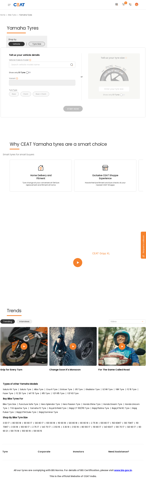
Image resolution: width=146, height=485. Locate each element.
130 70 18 (15, 430)
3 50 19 (75, 427)
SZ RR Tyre (108, 389)
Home (2, 15)
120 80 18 (73, 423)
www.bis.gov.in (123, 470)
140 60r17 (108, 427)
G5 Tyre (79, 389)
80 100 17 (86, 427)
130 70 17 (120, 427)
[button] (130, 4)
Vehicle (16, 44)
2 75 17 (35, 427)
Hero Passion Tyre (71, 404)
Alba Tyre (38, 389)
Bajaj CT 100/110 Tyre (79, 408)
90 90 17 (28, 423)
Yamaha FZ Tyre (38, 408)
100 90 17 (25, 427)
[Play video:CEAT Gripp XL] (107, 262)
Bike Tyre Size (9, 404)
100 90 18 (50, 423)
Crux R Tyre (51, 389)
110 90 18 (62, 423)
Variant (13, 78)
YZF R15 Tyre (58, 393)
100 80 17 (105, 423)
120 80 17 (39, 423)
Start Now (73, 108)
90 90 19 (84, 423)
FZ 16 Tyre (131, 389)
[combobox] (127, 321)
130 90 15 (38, 430)
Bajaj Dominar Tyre (48, 412)
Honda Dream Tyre (112, 404)
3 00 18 (14, 427)
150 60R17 (116, 423)
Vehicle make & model (20, 60)
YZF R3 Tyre (73, 393)
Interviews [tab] (24, 321)
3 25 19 (66, 427)
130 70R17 (128, 423)
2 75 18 (94, 423)
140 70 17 (46, 427)
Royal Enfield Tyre (57, 408)
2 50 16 (56, 427)
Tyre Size (36, 44)
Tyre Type (13, 90)
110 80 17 (97, 427)
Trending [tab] (7, 321)
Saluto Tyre (25, 389)
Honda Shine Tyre (92, 404)
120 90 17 (131, 427)
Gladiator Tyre (93, 389)
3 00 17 (6, 423)
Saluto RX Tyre (10, 389)
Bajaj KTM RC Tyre (120, 408)
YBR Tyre (119, 389)
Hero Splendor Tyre (50, 404)
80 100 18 (16, 423)
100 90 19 (26, 430)
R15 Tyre (46, 393)
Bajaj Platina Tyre (100, 408)
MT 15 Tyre (34, 393)
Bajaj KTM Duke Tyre (26, 412)
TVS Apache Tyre (18, 408)
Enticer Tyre (66, 389)
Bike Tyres (12, 15)
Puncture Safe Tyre (28, 404)
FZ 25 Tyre (21, 393)
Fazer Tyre (8, 393)
